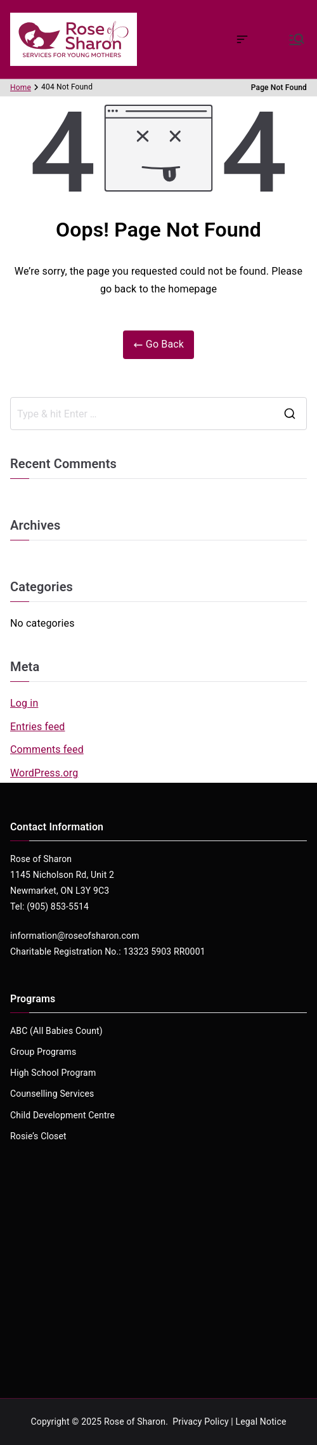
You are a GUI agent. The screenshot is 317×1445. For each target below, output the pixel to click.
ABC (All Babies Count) (56, 1031)
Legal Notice (261, 1421)
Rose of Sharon (134, 1421)
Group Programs (43, 1052)
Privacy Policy (200, 1421)
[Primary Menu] (297, 39)
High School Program (53, 1073)
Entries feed (37, 727)
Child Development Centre (62, 1115)
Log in (24, 703)
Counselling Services (52, 1094)
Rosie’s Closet (38, 1136)
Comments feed (47, 749)
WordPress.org (44, 773)
